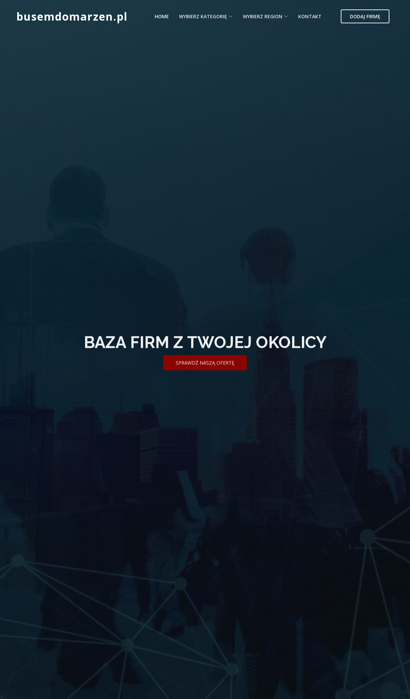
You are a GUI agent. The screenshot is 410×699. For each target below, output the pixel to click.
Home (162, 16)
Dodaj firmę (365, 16)
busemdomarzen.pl (72, 16)
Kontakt (310, 16)
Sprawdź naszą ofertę (205, 371)
